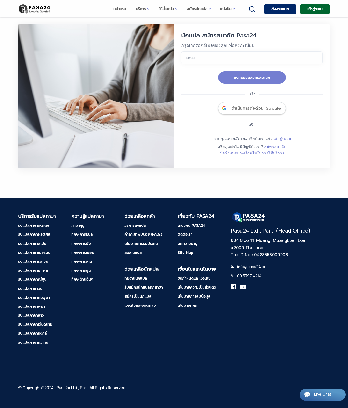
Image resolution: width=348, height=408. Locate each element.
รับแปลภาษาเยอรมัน (34, 252)
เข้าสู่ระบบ (315, 9)
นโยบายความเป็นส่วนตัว (197, 287)
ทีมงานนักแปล (135, 278)
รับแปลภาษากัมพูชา (34, 297)
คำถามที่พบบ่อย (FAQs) (143, 234)
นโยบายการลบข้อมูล (194, 296)
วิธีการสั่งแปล (135, 225)
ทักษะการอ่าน (81, 261)
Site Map (185, 252)
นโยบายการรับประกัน (141, 243)
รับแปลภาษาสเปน (32, 243)
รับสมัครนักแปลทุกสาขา (143, 287)
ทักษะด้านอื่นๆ (82, 279)
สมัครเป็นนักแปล (138, 296)
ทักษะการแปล (82, 234)
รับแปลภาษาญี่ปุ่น (32, 279)
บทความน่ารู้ (187, 243)
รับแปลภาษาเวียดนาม (35, 324)
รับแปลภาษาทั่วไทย (33, 342)
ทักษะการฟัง (81, 243)
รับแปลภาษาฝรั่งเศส (34, 234)
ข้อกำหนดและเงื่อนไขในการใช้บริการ (252, 153)
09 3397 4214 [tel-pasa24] (249, 275)
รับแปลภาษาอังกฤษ (33, 225)
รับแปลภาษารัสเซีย (33, 261)
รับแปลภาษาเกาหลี (33, 270)
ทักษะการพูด (81, 270)
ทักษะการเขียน (82, 252)
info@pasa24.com (253, 266)
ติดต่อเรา (185, 234)
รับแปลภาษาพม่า (31, 306)
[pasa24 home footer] (249, 217)
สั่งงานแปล (280, 9)
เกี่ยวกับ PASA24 (191, 225)
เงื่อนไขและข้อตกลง (140, 305)
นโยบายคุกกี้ (187, 305)
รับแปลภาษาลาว (31, 315)
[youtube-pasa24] (243, 287)
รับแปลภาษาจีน (30, 288)
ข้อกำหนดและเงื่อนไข (194, 278)
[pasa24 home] (34, 9)
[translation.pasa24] (234, 287)
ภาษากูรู (77, 225)
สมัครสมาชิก (275, 146)
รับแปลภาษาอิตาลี (32, 333)
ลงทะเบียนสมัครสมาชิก (252, 77)
